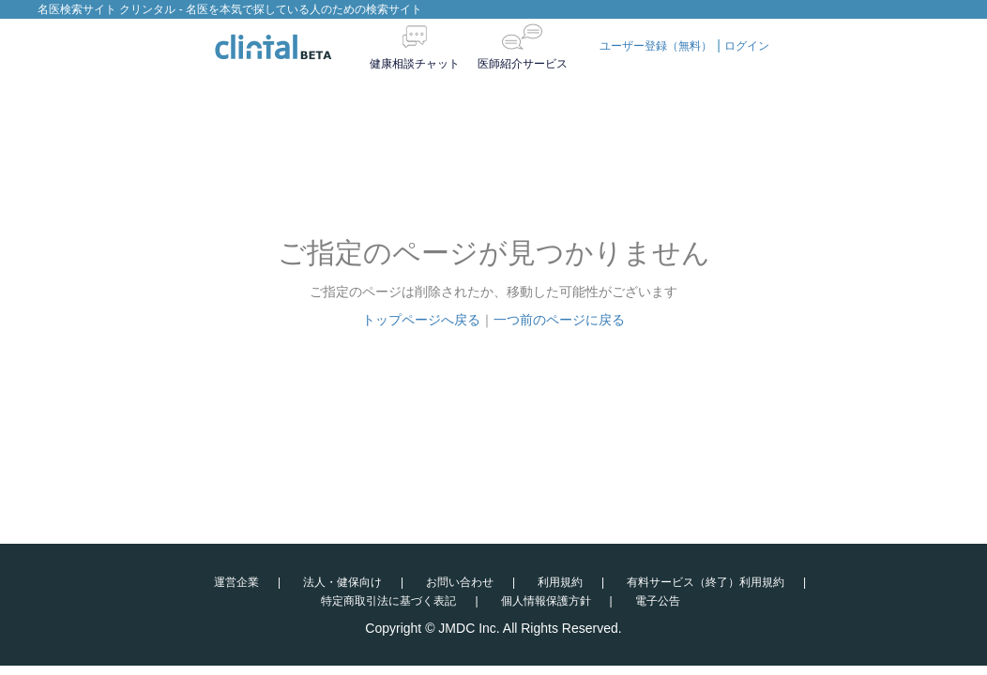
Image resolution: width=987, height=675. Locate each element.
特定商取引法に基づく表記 (388, 601)
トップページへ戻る (421, 319)
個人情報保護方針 (546, 601)
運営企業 (236, 582)
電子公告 (657, 601)
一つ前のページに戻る (559, 319)
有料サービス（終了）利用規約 (705, 582)
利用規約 (560, 582)
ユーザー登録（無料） (656, 45)
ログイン (746, 45)
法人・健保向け (342, 582)
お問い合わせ (460, 582)
